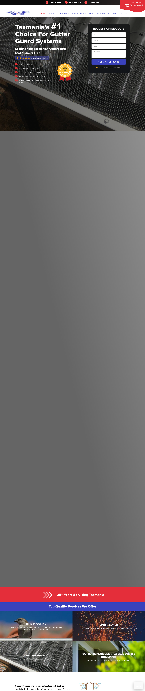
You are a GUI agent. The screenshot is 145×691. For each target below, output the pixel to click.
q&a (109, 13)
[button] (63, 13)
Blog (114, 13)
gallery (91, 13)
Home (43, 13)
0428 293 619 (136, 5)
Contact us (123, 13)
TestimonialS (100, 13)
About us (51, 13)
